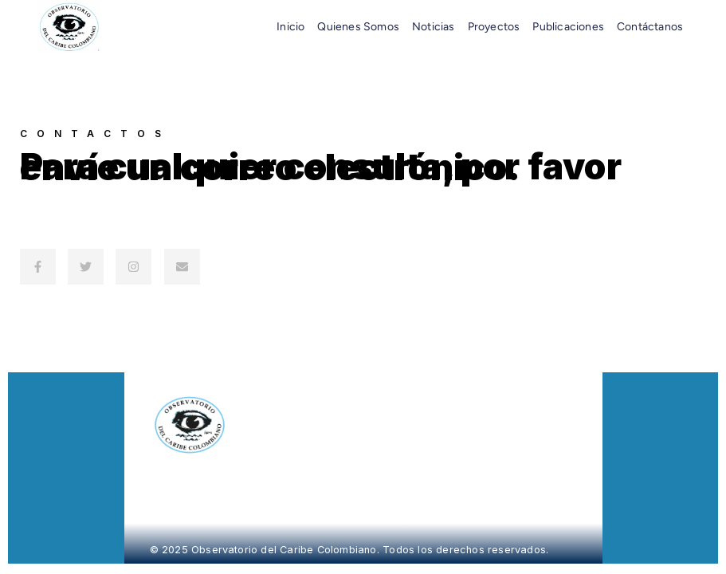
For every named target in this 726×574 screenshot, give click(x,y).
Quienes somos (358, 26)
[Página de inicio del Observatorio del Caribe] (279, 425)
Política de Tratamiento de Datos (505, 420)
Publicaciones (568, 26)
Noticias (433, 26)
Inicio (290, 26)
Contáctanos (650, 26)
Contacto (462, 412)
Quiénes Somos (482, 389)
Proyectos (494, 26)
